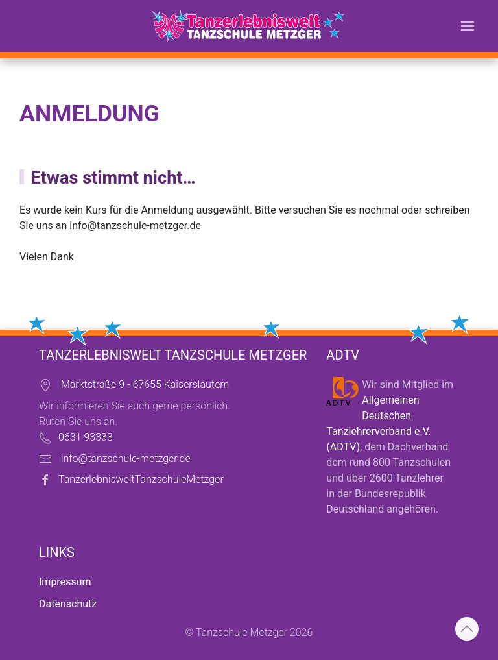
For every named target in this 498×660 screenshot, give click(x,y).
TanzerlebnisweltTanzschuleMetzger (141, 479)
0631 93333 (85, 437)
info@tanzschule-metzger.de (135, 225)
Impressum (65, 582)
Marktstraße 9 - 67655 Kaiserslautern (145, 384)
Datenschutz (68, 604)
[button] (467, 26)
